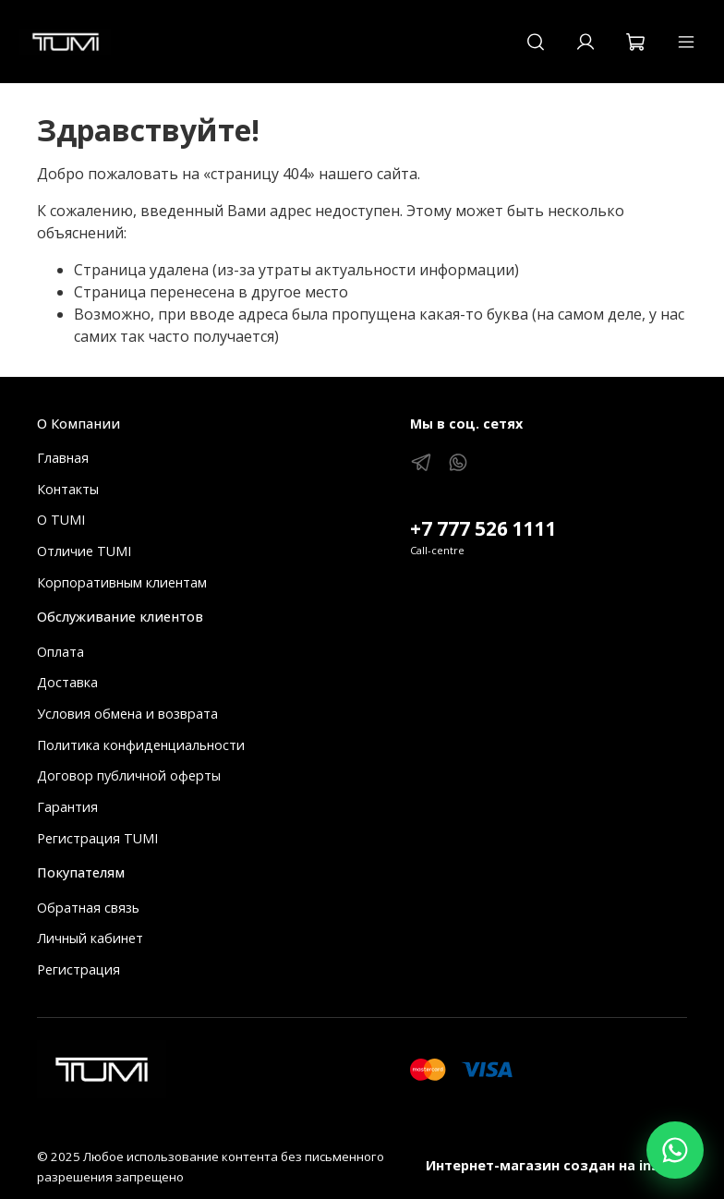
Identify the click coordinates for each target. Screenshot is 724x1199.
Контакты (68, 489)
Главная (63, 457)
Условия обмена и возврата (127, 713)
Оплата (60, 651)
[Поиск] (535, 41)
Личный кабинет (90, 938)
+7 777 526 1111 (483, 528)
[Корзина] (635, 41)
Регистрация (78, 969)
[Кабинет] (585, 41)
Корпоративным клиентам (122, 582)
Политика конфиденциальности (141, 745)
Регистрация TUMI (97, 838)
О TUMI (61, 519)
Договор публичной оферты (129, 775)
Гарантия (67, 807)
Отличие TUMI (84, 551)
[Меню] (686, 41)
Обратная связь (88, 907)
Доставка (67, 682)
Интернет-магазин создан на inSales (556, 1165)
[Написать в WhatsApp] (675, 1150)
